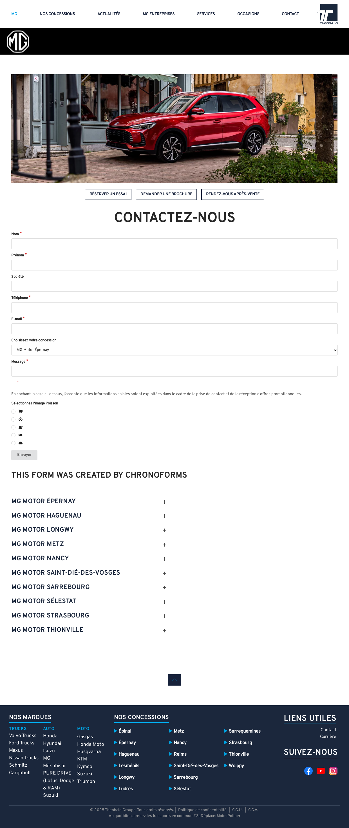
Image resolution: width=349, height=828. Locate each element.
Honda (50, 736)
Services (206, 14)
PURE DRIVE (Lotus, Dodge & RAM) (58, 780)
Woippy (236, 766)
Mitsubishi (54, 766)
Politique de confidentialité (202, 810)
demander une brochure (166, 194)
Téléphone (19, 298)
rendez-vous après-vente (232, 194)
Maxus (16, 750)
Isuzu (49, 751)
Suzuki (50, 795)
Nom (15, 234)
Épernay (127, 743)
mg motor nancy (40, 559)
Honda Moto (90, 744)
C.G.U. (237, 810)
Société (17, 277)
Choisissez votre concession (33, 340)
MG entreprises (158, 14)
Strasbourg (240, 743)
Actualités (108, 14)
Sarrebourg (186, 777)
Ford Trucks (21, 743)
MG (14, 14)
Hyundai (52, 743)
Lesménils (128, 766)
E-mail (16, 319)
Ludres (125, 789)
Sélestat (182, 789)
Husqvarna (89, 752)
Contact (290, 14)
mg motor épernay (43, 501)
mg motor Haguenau (46, 516)
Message (18, 362)
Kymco (84, 767)
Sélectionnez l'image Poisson (34, 403)
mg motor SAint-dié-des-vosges (65, 573)
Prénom (17, 255)
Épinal (124, 731)
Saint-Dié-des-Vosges (196, 766)
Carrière (328, 737)
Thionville (239, 754)
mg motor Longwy (42, 530)
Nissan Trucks (24, 758)
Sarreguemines (245, 731)
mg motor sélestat (43, 601)
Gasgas (85, 737)
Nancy (180, 743)
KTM (82, 759)
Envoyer (24, 455)
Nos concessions (57, 14)
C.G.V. (253, 810)
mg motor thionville (47, 630)
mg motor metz (37, 544)
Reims (180, 754)
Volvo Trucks (22, 736)
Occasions (248, 14)
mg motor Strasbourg (50, 616)
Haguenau (128, 754)
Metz (179, 731)
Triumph (86, 781)
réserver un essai (108, 194)
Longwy (126, 777)
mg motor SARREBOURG (50, 587)
